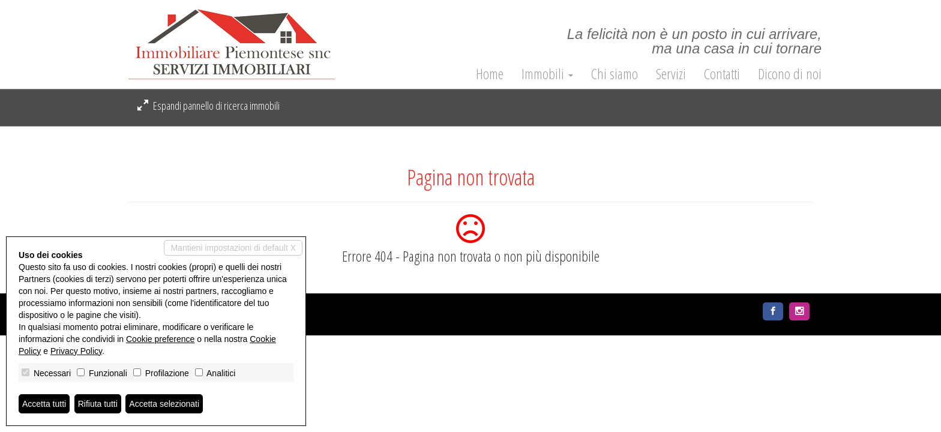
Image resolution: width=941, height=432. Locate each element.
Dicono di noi (790, 74)
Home (490, 74)
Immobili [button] (547, 74)
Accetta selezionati (164, 404)
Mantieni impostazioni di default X (233, 248)
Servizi (671, 74)
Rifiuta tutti (98, 404)
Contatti (722, 74)
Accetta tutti (44, 404)
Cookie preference (160, 339)
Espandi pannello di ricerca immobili (208, 105)
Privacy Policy (76, 351)
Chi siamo (614, 74)
